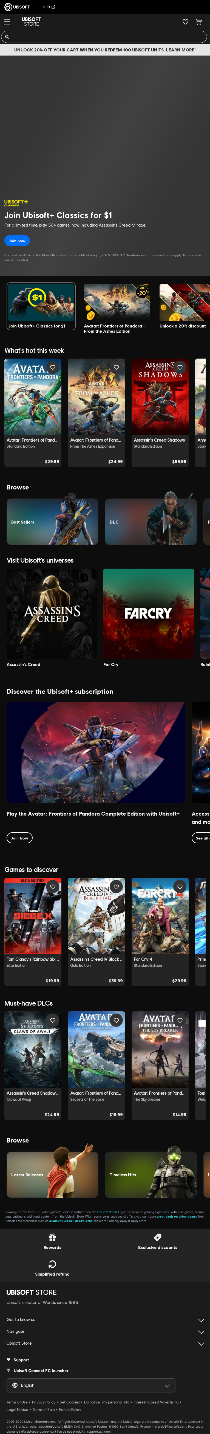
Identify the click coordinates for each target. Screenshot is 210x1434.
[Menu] (7, 22)
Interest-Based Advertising (156, 1402)
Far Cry (78, 1221)
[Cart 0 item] (199, 21)
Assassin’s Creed (60, 1221)
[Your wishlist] (185, 21)
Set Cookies (70, 1402)
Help (48, 6)
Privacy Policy (43, 1402)
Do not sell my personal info (106, 1402)
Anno (89, 1221)
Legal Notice (17, 1409)
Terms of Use (17, 1402)
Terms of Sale (44, 1409)
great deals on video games (177, 1216)
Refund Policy (70, 1409)
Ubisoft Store (106, 1212)
